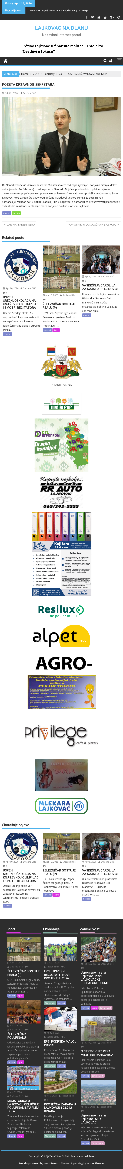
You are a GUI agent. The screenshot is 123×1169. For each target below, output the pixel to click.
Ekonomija (50, 1003)
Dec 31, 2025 (52, 962)
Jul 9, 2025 (50, 1095)
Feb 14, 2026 (88, 1042)
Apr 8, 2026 (14, 1025)
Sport (56, 330)
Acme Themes (96, 1163)
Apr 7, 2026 (14, 1092)
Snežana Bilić (28, 93)
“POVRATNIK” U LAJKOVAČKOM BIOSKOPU (92, 224)
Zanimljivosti (105, 1008)
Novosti (6, 213)
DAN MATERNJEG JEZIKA (20, 224)
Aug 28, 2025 (52, 1032)
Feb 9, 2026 (88, 1106)
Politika (16, 213)
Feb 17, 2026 (88, 963)
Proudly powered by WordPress (38, 1163)
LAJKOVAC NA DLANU (61, 28)
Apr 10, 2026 (10, 288)
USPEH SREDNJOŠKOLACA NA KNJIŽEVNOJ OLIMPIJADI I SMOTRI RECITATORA (73, 10)
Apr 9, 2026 (89, 276)
